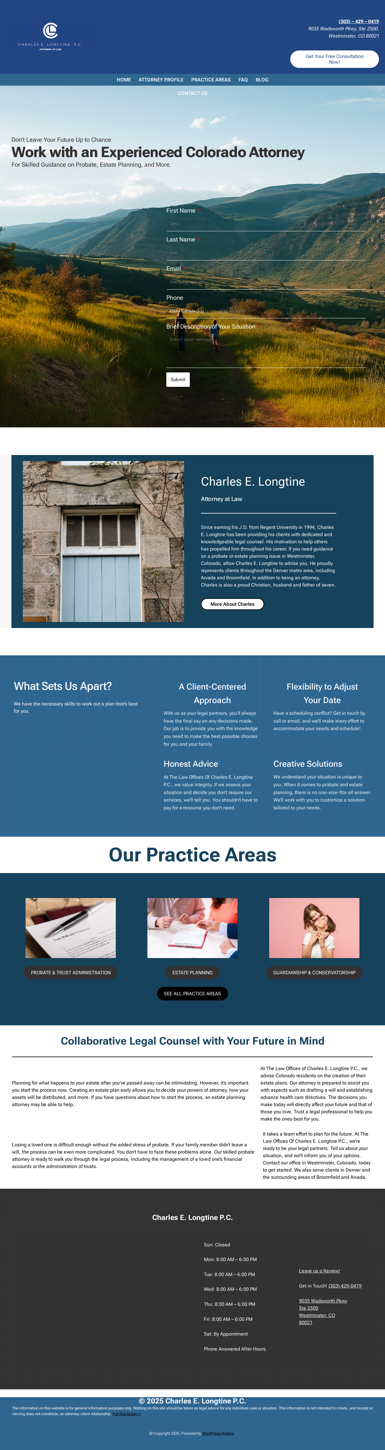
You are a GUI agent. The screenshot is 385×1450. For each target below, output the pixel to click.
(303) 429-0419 (345, 1286)
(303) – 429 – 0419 (359, 21)
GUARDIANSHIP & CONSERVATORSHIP (314, 972)
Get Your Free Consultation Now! (335, 59)
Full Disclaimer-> (126, 1414)
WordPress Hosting (218, 1433)
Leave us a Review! (319, 1271)
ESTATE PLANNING (192, 972)
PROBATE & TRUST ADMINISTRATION (71, 972)
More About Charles (232, 604)
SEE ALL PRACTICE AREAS (192, 993)
